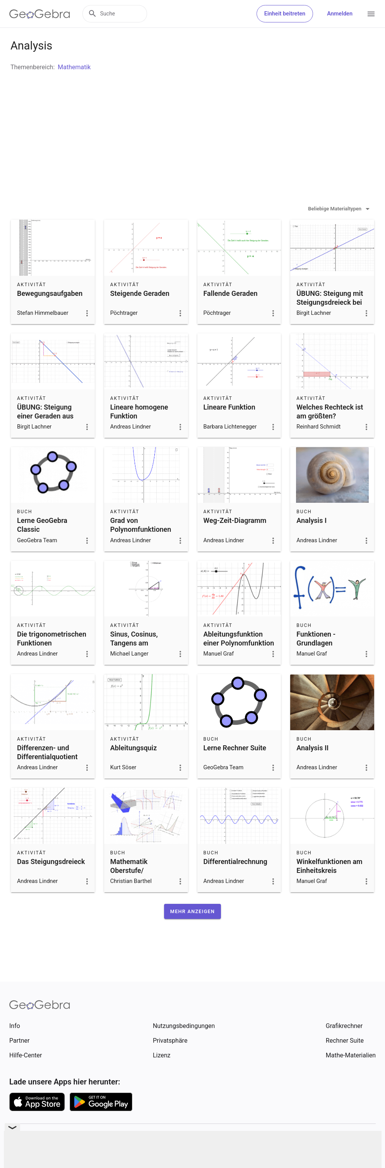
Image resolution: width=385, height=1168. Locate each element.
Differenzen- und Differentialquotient (47, 771)
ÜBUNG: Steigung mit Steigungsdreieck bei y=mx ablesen (329, 322)
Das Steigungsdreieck (51, 881)
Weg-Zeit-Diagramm (235, 540)
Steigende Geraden (139, 313)
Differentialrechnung (235, 881)
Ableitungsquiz (133, 767)
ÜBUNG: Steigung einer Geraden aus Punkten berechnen (47, 435)
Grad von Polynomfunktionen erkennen (140, 549)
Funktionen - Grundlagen (315, 657)
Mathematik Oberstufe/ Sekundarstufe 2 (135, 890)
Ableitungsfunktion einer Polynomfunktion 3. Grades (239, 662)
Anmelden (339, 13)
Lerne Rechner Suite (235, 767)
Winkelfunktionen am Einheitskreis (329, 885)
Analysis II (312, 767)
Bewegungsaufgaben (49, 313)
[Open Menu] (371, 14)
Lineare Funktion (229, 426)
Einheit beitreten (284, 13)
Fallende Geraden (231, 313)
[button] (192, 930)
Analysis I (311, 540)
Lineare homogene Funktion (139, 430)
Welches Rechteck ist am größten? (329, 430)
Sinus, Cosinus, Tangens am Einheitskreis (134, 662)
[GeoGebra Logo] (39, 14)
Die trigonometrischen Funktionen (51, 657)
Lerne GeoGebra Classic (42, 544)
